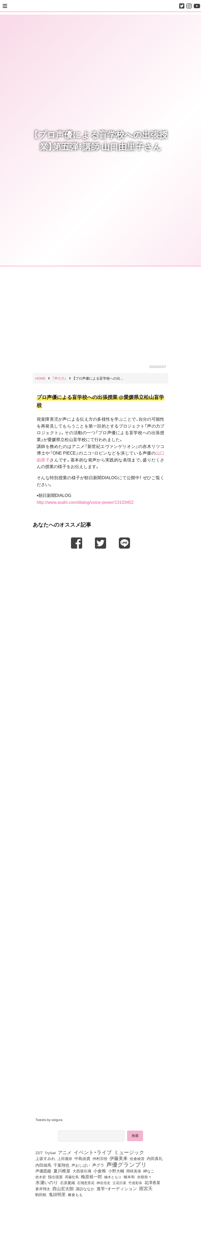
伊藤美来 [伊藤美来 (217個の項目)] (119, 1158)
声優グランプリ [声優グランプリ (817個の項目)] (126, 1164)
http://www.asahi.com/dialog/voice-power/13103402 (85, 502)
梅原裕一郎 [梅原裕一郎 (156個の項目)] (91, 1176)
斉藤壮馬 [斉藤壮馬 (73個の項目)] (72, 1176)
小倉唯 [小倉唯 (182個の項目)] (99, 1170)
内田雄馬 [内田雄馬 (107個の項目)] (43, 1165)
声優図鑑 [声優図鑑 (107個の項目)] (43, 1170)
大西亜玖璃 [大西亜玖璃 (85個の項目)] (82, 1170)
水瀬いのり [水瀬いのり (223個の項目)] (46, 1182)
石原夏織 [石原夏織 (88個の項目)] (67, 1182)
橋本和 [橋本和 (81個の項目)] (129, 1176)
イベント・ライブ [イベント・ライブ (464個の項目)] (93, 1152)
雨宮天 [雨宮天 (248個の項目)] (146, 1188)
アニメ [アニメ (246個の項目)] (65, 1152)
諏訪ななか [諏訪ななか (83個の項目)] (85, 1188)
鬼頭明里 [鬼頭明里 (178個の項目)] (57, 1194)
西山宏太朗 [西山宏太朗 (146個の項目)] (63, 1188)
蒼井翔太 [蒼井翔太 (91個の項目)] (42, 1188)
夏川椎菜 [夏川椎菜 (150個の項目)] (61, 1170)
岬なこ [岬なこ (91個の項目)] (148, 1170)
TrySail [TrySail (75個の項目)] (50, 1152)
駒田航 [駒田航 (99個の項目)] (41, 1194)
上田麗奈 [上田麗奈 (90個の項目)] (64, 1158)
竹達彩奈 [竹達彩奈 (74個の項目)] (135, 1182)
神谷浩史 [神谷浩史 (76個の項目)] (103, 1182)
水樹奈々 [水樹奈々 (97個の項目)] (144, 1176)
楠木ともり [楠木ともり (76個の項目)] (113, 1176)
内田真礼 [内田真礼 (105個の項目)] (155, 1158)
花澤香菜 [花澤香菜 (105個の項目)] (152, 1182)
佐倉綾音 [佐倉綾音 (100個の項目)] (137, 1158)
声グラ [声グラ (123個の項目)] (98, 1165)
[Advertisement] (100, 565)
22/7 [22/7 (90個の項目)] (39, 1152)
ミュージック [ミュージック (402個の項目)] (129, 1152)
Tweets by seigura (48, 1119)
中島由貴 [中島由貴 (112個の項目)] (82, 1158)
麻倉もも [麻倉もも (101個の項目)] (75, 1194)
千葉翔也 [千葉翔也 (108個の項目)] (61, 1165)
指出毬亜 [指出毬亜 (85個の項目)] (55, 1176)
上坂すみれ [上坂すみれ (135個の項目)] (45, 1158)
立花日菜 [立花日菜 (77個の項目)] (119, 1182)
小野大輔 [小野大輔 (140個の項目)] (116, 1170)
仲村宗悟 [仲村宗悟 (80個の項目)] (100, 1158)
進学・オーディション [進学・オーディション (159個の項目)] (117, 1188)
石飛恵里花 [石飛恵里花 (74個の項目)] (85, 1182)
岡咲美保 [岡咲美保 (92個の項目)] (133, 1171)
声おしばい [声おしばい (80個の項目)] (81, 1165)
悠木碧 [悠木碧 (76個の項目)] (40, 1176)
